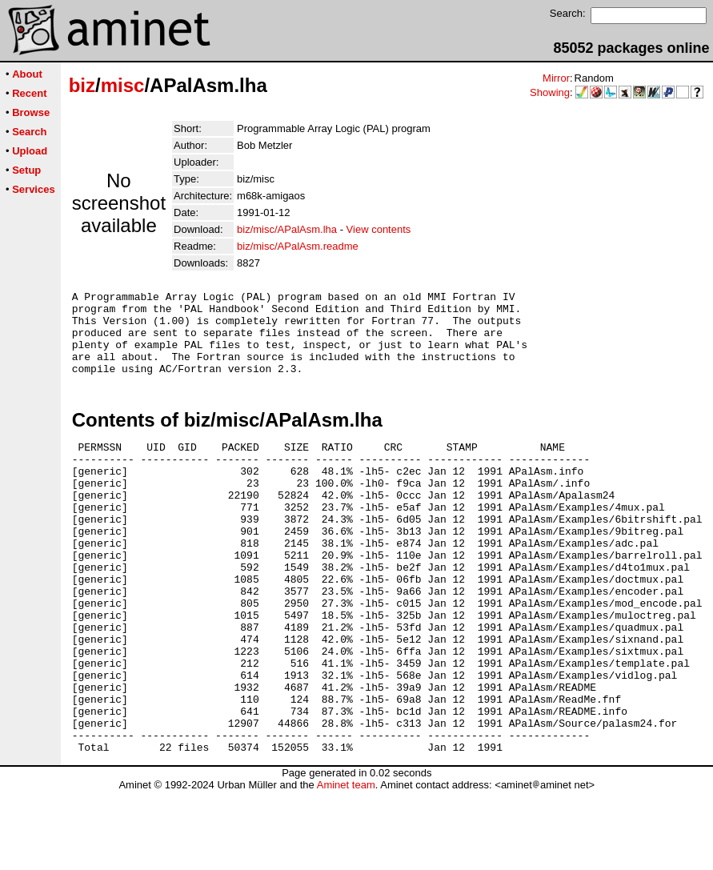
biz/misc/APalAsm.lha (287, 229)
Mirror (556, 78)
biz (82, 85)
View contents (378, 229)
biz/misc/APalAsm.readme (298, 246)
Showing (550, 92)
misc (123, 85)
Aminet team (346, 864)
